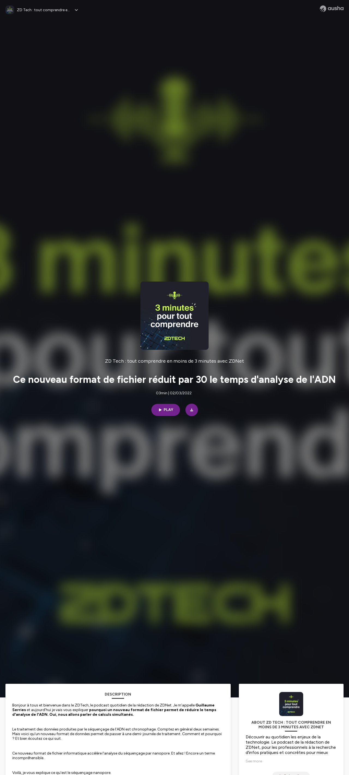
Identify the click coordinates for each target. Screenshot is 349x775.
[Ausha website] (332, 8)
